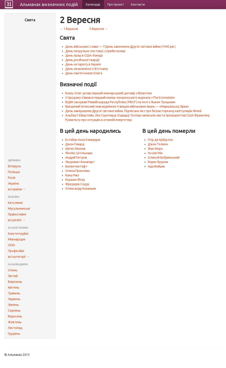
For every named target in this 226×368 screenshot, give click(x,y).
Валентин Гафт (76, 166)
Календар (93, 4)
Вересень (15, 316)
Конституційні (18, 233)
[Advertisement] (30, 90)
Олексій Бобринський (164, 157)
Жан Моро (155, 148)
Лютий (13, 276)
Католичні (15, 203)
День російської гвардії (82, 60)
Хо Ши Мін (155, 153)
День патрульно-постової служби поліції (95, 51)
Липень (13, 305)
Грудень (14, 333)
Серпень (14, 310)
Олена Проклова (77, 171)
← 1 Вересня (69, 29)
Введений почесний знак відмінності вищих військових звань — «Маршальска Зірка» (127, 106)
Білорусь (14, 166)
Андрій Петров (76, 157)
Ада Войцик (156, 166)
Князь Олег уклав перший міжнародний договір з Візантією (108, 93)
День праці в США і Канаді (84, 55)
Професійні (16, 251)
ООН (11, 245)
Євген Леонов (75, 148)
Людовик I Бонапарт (80, 162)
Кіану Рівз (72, 175)
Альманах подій (49, 4)
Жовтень (14, 322)
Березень (15, 281)
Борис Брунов (158, 162)
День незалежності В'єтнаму (86, 69)
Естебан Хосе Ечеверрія (82, 140)
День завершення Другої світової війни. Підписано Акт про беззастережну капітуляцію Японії (133, 111)
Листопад (15, 328)
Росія (11, 177)
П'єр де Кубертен (160, 140)
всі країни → (17, 189)
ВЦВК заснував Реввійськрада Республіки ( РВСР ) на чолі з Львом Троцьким (120, 102)
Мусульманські (19, 208)
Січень (12, 270)
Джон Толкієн (158, 144)
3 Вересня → (98, 29)
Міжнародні (16, 239)
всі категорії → (18, 256)
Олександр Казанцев (80, 188)
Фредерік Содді (77, 184)
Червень (14, 299)
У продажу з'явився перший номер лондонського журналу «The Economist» (120, 97)
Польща (14, 172)
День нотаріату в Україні (83, 64)
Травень (14, 293)
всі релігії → (16, 220)
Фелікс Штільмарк (79, 153)
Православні (17, 214)
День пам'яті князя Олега (83, 73)
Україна (13, 183)
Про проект (115, 4)
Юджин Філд (75, 179)
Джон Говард (75, 144)
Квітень (13, 287)
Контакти (138, 4)
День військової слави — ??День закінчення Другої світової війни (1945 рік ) (120, 46)
